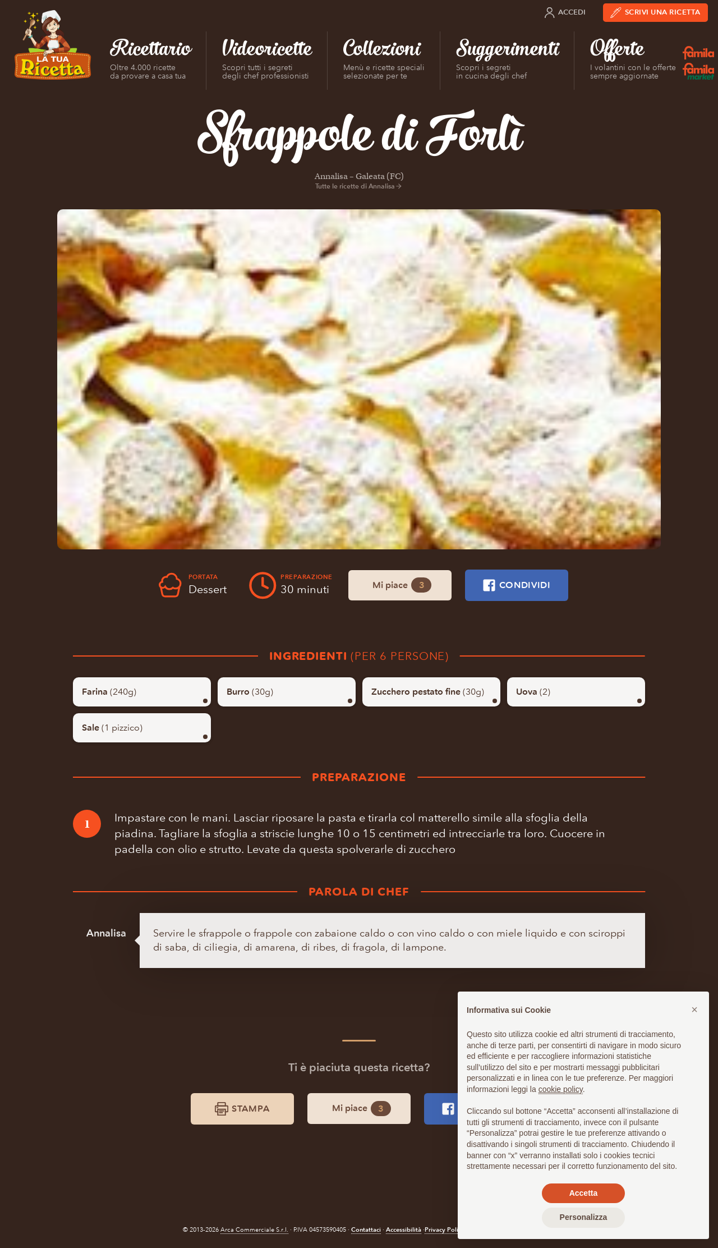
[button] (694, 1009)
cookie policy (560, 1089)
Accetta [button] (583, 1193)
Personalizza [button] (583, 1217)
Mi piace (401, 585)
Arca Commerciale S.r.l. (254, 1229)
